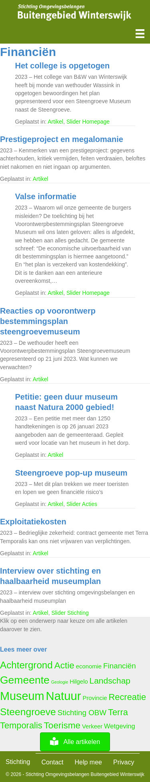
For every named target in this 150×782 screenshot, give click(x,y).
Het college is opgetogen (62, 65)
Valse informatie (45, 196)
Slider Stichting (69, 613)
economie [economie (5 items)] (89, 666)
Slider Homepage (88, 121)
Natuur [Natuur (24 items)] (63, 695)
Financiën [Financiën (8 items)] (119, 666)
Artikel (55, 121)
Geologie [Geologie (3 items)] (59, 682)
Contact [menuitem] (52, 762)
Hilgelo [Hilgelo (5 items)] (79, 681)
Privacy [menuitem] (123, 762)
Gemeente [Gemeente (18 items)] (25, 680)
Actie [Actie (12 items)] (64, 665)
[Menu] (140, 34)
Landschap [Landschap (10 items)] (110, 680)
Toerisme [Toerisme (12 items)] (62, 725)
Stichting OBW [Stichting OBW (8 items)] (82, 712)
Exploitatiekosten (33, 521)
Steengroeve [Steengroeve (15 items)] (28, 711)
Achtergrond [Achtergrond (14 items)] (26, 665)
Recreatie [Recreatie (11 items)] (127, 697)
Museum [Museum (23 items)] (22, 696)
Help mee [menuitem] (88, 762)
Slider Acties (81, 504)
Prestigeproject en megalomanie (61, 139)
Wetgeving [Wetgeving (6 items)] (119, 726)
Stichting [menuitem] (18, 761)
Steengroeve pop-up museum (71, 472)
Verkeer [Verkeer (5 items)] (92, 726)
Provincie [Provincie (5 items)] (94, 698)
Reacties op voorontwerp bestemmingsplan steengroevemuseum (48, 321)
